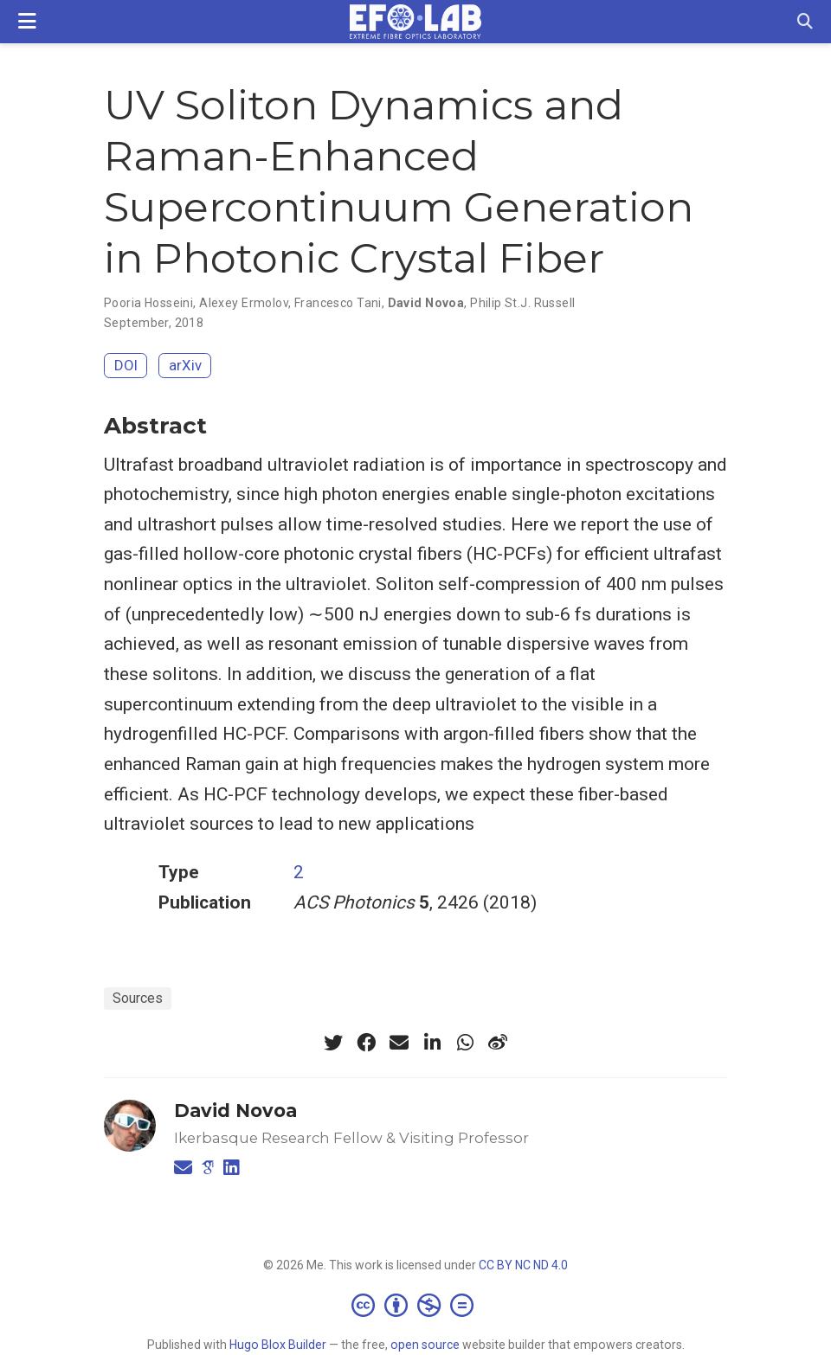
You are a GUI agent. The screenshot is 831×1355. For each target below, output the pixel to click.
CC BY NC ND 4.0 (523, 1265)
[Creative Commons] (415, 1305)
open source (425, 1345)
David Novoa (426, 303)
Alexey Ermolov (243, 303)
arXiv (185, 365)
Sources (138, 998)
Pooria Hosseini (148, 303)
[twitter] (333, 1043)
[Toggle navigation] (27, 21)
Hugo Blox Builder (277, 1345)
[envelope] (399, 1043)
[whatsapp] (465, 1043)
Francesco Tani (338, 303)
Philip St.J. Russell (522, 303)
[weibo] (498, 1043)
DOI (126, 365)
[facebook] (366, 1043)
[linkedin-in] (432, 1043)
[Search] (805, 22)
